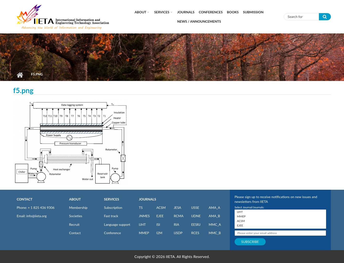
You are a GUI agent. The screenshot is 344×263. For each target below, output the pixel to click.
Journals (185, 12)
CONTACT (24, 199)
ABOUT (75, 199)
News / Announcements (199, 21)
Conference (112, 233)
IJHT (142, 224)
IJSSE (195, 207)
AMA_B (214, 216)
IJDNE (195, 216)
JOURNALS (147, 199)
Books (233, 12)
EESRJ (195, 224)
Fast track (111, 216)
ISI (158, 224)
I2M (159, 233)
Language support (117, 224)
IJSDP (178, 233)
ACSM (161, 207)
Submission (253, 12)
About (140, 12)
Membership (78, 207)
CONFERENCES (211, 12)
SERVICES (111, 199)
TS (141, 207)
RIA (176, 224)
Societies (75, 216)
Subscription (113, 207)
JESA (177, 207)
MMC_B (215, 233)
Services (161, 12)
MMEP (144, 233)
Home (19, 75)
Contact (75, 233)
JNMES (144, 216)
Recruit (74, 224)
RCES (195, 233)
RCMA (178, 216)
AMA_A (214, 207)
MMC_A (215, 224)
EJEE (159, 216)
